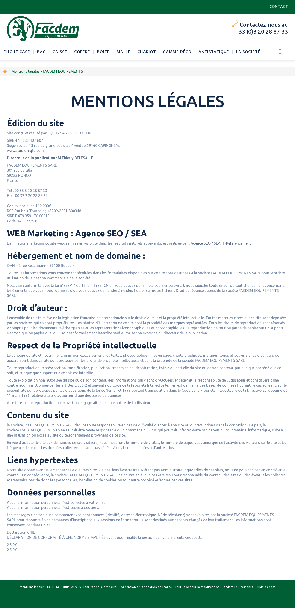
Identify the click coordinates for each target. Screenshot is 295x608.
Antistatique (213, 51)
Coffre (82, 51)
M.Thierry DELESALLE (50, 158)
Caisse (60, 51)
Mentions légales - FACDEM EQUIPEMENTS (50, 586)
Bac (41, 51)
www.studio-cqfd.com (25, 150)
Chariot (146, 51)
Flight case (16, 51)
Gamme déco (177, 51)
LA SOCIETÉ (248, 51)
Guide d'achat (265, 586)
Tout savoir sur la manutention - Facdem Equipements (214, 586)
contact (278, 6)
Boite (103, 51)
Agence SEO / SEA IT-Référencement (221, 243)
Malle (123, 51)
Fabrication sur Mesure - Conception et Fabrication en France (127, 586)
